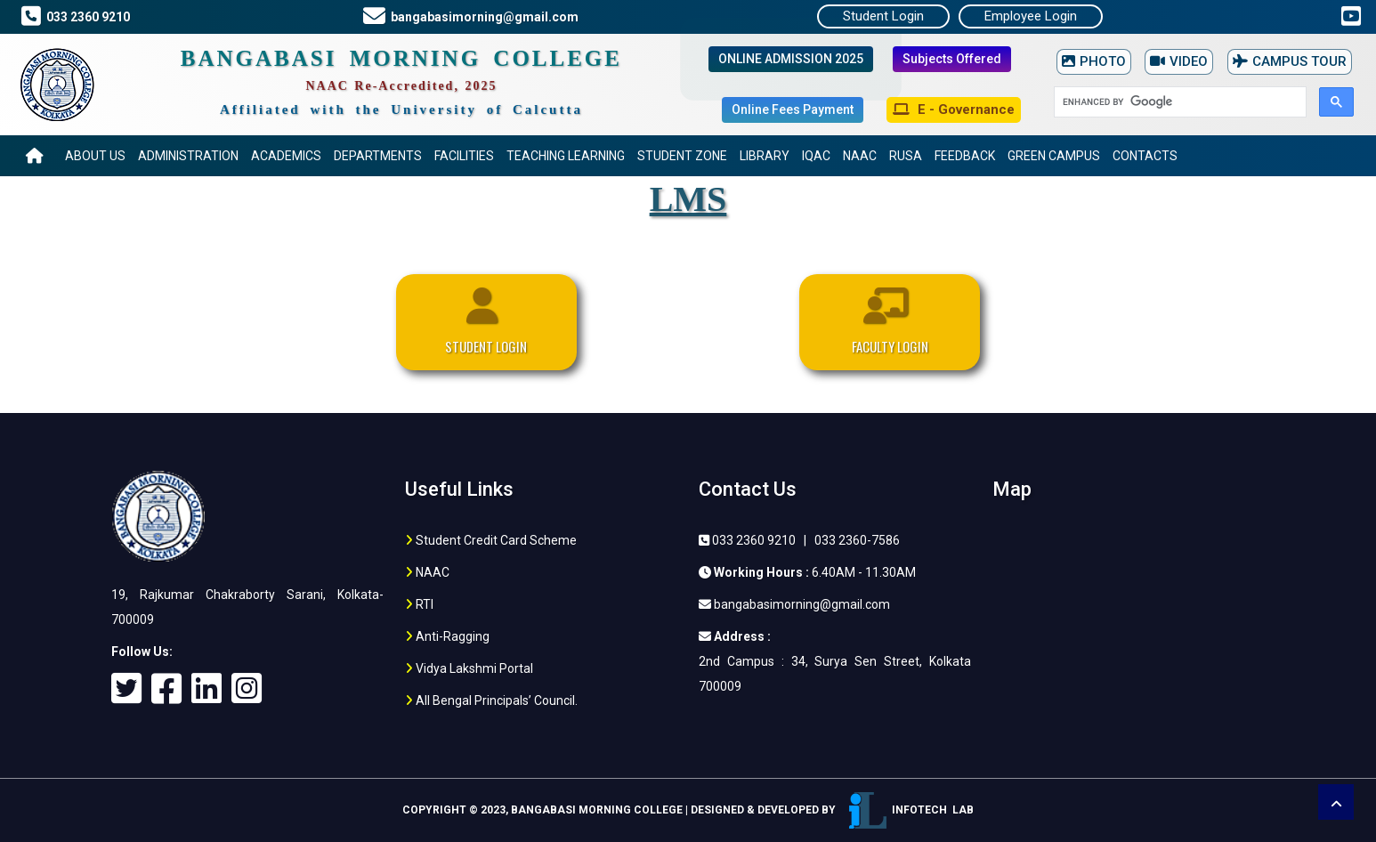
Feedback (965, 156)
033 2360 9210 (85, 17)
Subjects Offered (951, 59)
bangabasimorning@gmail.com (482, 17)
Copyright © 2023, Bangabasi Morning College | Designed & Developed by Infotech (688, 810)
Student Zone (682, 156)
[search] (1178, 102)
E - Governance (954, 109)
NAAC (860, 156)
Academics (286, 156)
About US (95, 156)
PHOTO (1094, 61)
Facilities (464, 156)
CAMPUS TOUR (1290, 61)
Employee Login (1030, 16)
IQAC (816, 156)
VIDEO (1179, 61)
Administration (188, 156)
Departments (378, 156)
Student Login (883, 16)
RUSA (905, 156)
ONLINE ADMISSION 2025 (790, 59)
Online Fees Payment (793, 109)
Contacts (1145, 156)
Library (764, 156)
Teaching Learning (565, 156)
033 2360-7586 (857, 540)
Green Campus (1054, 156)
